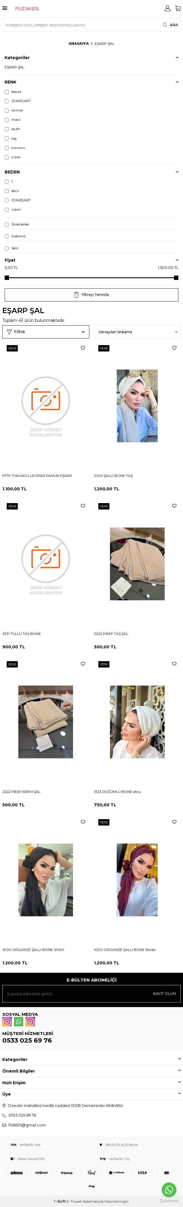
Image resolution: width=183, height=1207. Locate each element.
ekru (12, 191)
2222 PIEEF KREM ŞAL (21, 791)
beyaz (13, 91)
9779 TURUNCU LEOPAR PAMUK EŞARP (37, 475)
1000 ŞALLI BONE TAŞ (113, 475)
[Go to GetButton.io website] (169, 1201)
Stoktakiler (17, 224)
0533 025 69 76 (27, 1040)
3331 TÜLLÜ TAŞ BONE (21, 633)
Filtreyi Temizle (91, 295)
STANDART (18, 101)
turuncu (15, 147)
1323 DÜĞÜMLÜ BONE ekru (117, 791)
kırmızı (14, 110)
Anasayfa (79, 43)
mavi (12, 119)
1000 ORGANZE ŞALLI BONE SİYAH (33, 949)
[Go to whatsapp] (169, 1190)
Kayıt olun (164, 993)
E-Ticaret (74, 1201)
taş (11, 138)
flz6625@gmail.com (27, 1125)
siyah (12, 129)
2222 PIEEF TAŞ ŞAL (111, 633)
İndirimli (15, 236)
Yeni (11, 248)
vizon (13, 157)
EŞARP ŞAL (14, 67)
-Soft (60, 1201)
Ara (170, 24)
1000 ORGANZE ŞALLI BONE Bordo (125, 949)
